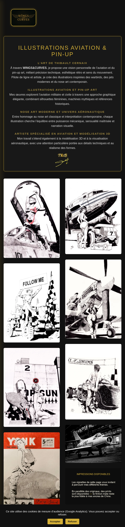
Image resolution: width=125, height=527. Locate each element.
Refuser (72, 521)
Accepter (55, 521)
